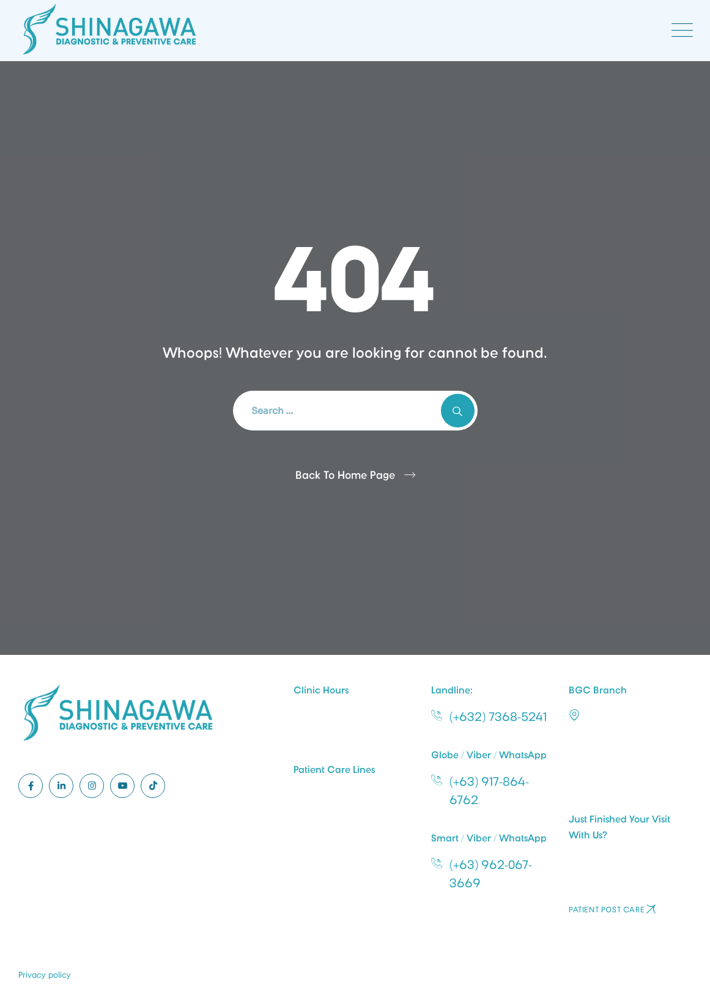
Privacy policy (44, 974)
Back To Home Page (345, 475)
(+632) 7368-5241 (498, 717)
